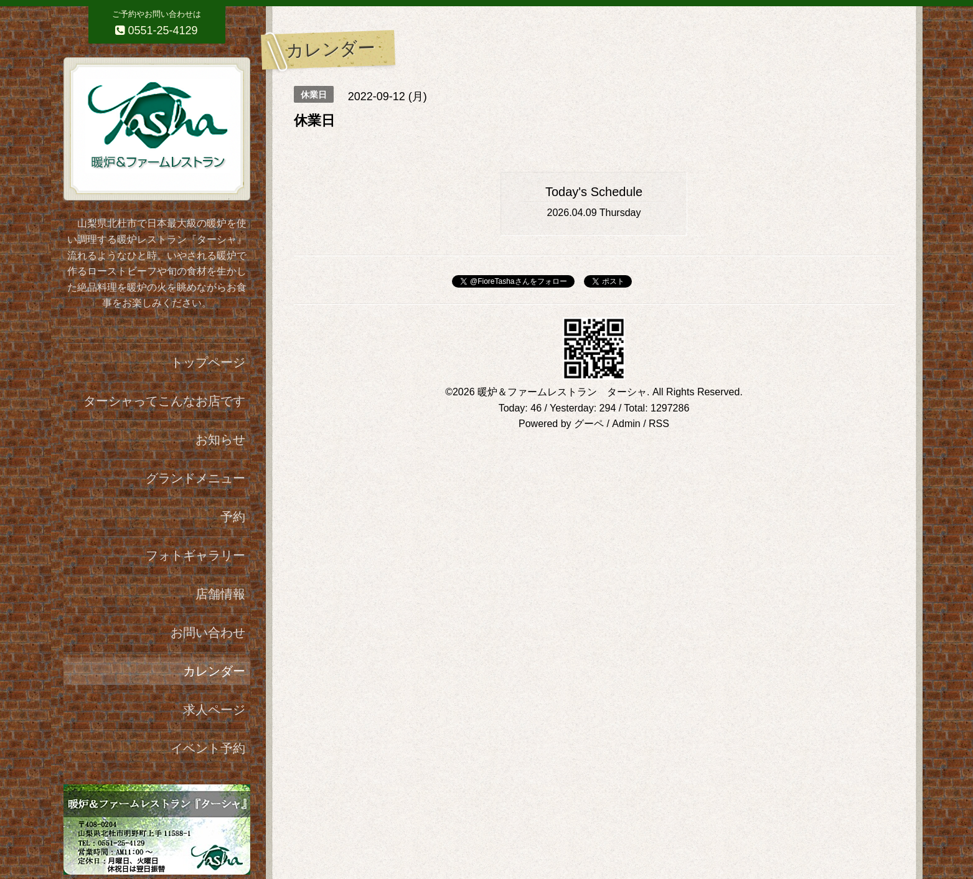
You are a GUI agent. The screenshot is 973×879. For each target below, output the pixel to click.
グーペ (589, 423)
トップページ (208, 362)
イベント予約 (208, 748)
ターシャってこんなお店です (164, 401)
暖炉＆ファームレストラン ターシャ (562, 392)
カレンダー (214, 671)
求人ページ (214, 710)
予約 (232, 517)
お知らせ (220, 439)
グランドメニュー (195, 478)
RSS (659, 423)
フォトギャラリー (195, 555)
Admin (626, 423)
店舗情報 (220, 594)
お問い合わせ (208, 632)
